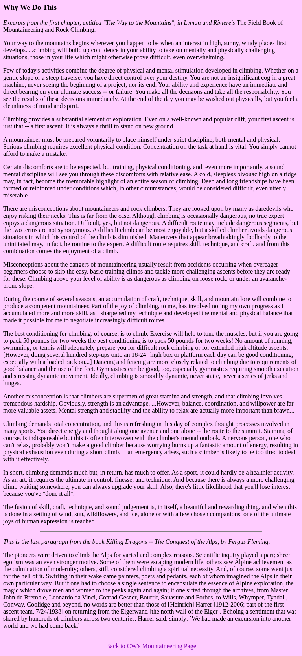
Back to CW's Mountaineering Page (151, 646)
